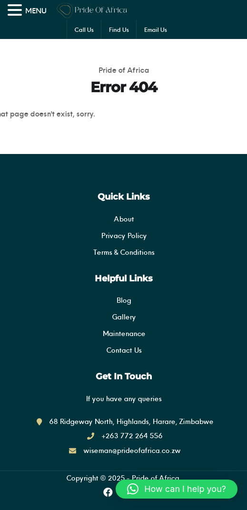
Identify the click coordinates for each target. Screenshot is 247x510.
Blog (123, 300)
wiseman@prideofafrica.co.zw (131, 450)
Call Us (84, 30)
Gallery (124, 316)
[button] (176, 489)
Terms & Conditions (123, 252)
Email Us (155, 30)
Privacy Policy (124, 235)
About (124, 218)
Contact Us (123, 350)
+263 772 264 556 (131, 435)
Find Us (119, 30)
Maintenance (123, 333)
